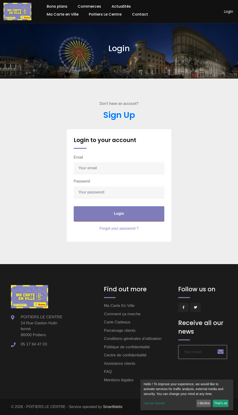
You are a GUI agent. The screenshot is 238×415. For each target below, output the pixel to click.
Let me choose (154, 403)
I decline (204, 403)
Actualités (121, 6)
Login (228, 11)
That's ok (220, 403)
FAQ (108, 371)
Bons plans (57, 6)
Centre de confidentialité (125, 355)
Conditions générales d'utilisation (133, 338)
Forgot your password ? (119, 228)
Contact (140, 14)
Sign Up (119, 115)
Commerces (89, 6)
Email (78, 157)
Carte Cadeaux (117, 322)
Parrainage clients (120, 330)
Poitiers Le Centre (105, 14)
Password (82, 181)
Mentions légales (119, 380)
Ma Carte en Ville (63, 14)
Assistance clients (119, 363)
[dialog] (186, 394)
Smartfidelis (112, 407)
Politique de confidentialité (127, 347)
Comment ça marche (122, 314)
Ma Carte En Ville (119, 305)
